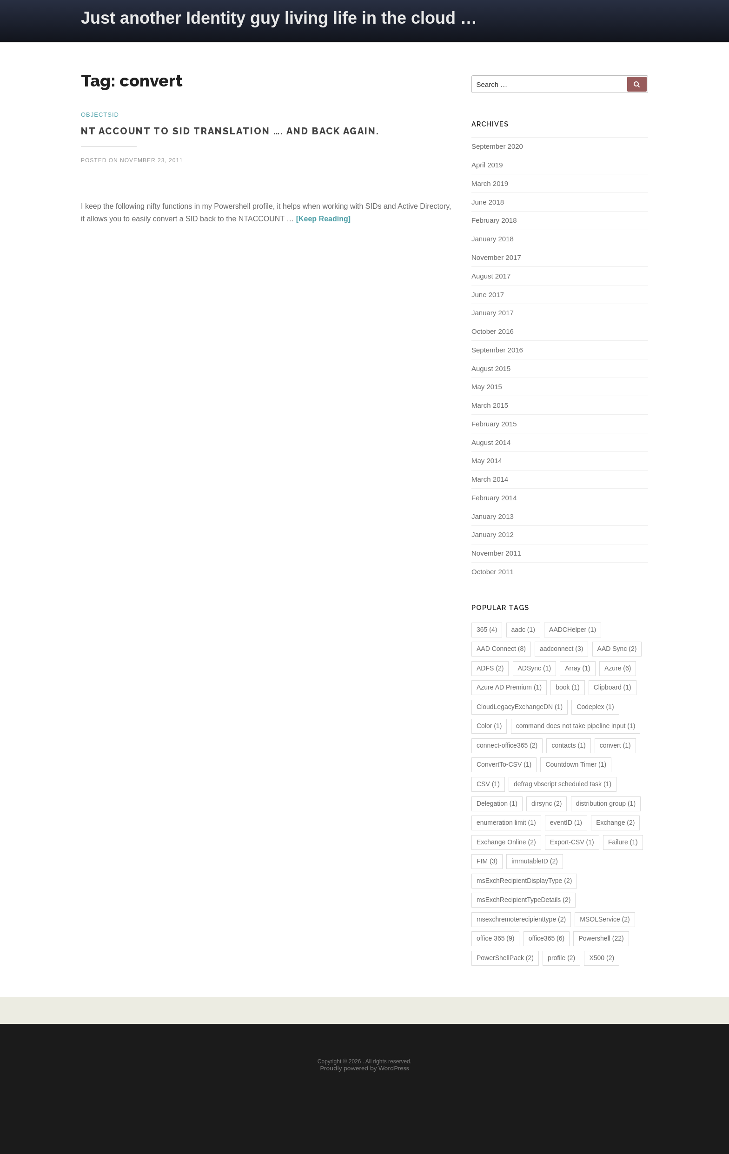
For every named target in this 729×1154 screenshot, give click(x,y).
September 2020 (497, 153)
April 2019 (487, 172)
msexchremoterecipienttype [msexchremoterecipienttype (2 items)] (521, 944)
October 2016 (492, 346)
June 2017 (487, 307)
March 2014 (489, 500)
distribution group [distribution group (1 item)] (606, 828)
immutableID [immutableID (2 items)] (534, 886)
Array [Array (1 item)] (577, 693)
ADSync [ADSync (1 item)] (534, 693)
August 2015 (490, 384)
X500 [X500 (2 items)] (601, 983)
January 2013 (492, 539)
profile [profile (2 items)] (561, 983)
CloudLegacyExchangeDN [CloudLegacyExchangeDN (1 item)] (520, 732)
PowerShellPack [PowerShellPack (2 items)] (505, 983)
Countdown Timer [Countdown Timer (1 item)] (575, 790)
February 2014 (494, 520)
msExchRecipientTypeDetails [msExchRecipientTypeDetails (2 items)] (523, 925)
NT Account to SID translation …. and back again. (230, 132)
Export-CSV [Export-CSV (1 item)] (572, 867)
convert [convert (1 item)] (615, 770)
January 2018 (492, 249)
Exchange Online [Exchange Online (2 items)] (506, 867)
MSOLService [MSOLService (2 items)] (605, 944)
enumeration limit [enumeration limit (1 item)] (506, 847)
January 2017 (492, 326)
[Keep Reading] (323, 220)
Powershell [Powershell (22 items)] (600, 964)
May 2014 (486, 480)
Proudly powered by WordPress (364, 1100)
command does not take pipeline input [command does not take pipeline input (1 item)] (576, 751)
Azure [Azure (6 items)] (617, 693)
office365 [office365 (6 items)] (547, 964)
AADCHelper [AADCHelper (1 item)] (572, 654)
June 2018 (487, 210)
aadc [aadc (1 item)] (523, 654)
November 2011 (496, 577)
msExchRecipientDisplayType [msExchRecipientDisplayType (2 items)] (524, 905)
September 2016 (497, 365)
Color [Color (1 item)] (489, 751)
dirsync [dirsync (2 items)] (546, 828)
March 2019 (489, 191)
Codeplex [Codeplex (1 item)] (595, 732)
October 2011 (492, 597)
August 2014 (490, 461)
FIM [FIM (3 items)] (487, 886)
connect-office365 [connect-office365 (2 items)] (507, 770)
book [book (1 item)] (567, 712)
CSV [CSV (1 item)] (488, 809)
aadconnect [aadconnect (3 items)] (561, 674)
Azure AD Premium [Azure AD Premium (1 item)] (509, 712)
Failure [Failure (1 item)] (623, 867)
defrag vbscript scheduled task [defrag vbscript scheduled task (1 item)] (562, 809)
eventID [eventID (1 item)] (566, 847)
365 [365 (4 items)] (487, 654)
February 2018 (494, 230)
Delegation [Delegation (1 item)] (497, 828)
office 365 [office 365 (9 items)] (495, 964)
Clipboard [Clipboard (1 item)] (612, 712)
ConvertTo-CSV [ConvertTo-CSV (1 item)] (504, 790)
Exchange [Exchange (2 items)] (615, 847)
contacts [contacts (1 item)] (568, 770)
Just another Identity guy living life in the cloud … (279, 17)
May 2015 (486, 403)
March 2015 (489, 423)
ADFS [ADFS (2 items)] (490, 693)
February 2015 (494, 442)
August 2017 (490, 288)
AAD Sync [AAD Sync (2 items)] (617, 674)
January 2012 (492, 558)
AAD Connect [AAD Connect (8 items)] (501, 674)
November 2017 (496, 268)
